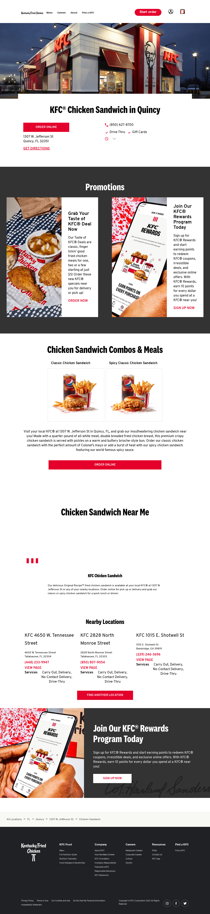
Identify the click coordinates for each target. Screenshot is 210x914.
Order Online (46, 127)
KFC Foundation (102, 859)
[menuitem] (49, 13)
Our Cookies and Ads (60, 901)
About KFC (100, 851)
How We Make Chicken (105, 855)
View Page (33, 668)
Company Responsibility (105, 863)
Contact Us (157, 855)
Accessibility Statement (31, 905)
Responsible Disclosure (105, 871)
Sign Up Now (184, 308)
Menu (61, 851)
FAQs (154, 851)
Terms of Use (42, 901)
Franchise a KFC (102, 867)
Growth (129, 863)
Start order (148, 12)
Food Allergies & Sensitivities (72, 863)
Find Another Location (105, 695)
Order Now (78, 301)
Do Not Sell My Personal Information (89, 901)
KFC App (156, 859)
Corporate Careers (134, 855)
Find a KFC (180, 851)
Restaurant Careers (134, 851)
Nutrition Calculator (68, 859)
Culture (129, 859)
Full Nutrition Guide (68, 855)
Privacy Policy (27, 901)
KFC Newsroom (102, 875)
